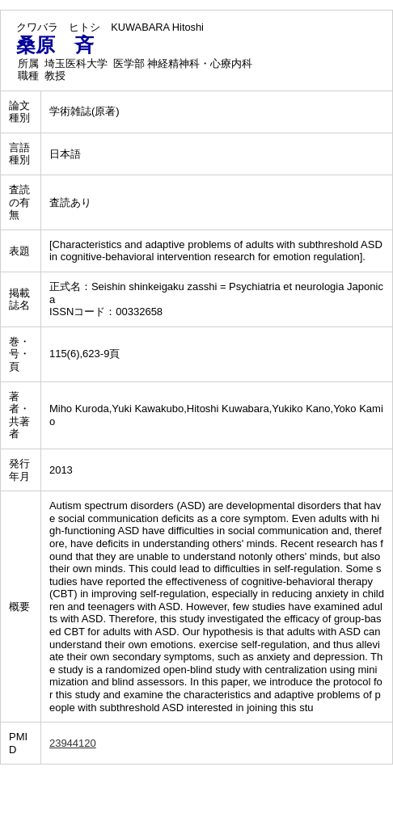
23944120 (72, 743)
